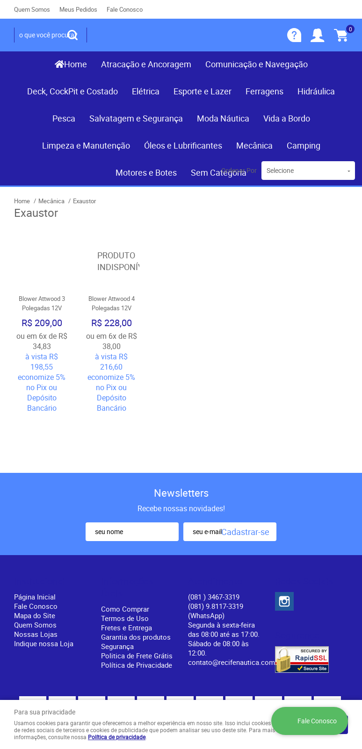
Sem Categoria (218, 172)
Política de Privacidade (136, 614)
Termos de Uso (125, 567)
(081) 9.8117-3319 (215, 560)
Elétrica (145, 91)
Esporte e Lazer (203, 91)
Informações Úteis (127, 537)
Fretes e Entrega (126, 577)
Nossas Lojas (36, 583)
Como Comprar (125, 558)
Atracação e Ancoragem (146, 64)
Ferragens (264, 91)
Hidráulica (316, 91)
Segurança (117, 595)
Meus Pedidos (78, 9)
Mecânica (254, 145)
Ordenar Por (239, 170)
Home (75, 64)
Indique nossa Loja (43, 593)
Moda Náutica (223, 118)
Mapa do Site (34, 565)
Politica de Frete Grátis (137, 605)
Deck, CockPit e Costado (72, 91)
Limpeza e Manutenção (86, 145)
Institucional (39, 531)
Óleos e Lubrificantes (183, 145)
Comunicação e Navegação (256, 64)
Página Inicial (35, 546)
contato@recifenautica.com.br (235, 611)
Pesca (63, 118)
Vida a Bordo (286, 118)
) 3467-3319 (213, 546)
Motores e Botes (146, 172)
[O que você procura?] (72, 35)
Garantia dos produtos (136, 586)
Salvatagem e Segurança (136, 118)
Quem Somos (32, 9)
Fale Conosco (125, 9)
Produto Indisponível (111, 261)
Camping (303, 145)
